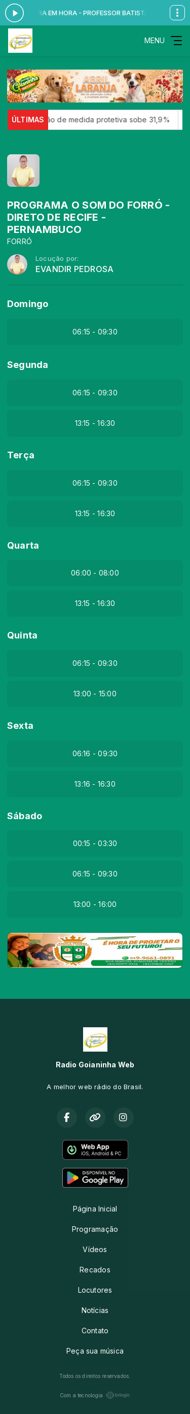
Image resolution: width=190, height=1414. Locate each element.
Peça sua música (95, 1350)
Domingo (27, 303)
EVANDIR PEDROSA (74, 269)
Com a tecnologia (95, 1395)
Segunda (27, 364)
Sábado (24, 816)
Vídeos (95, 1249)
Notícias (95, 1310)
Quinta (22, 635)
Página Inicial (95, 1208)
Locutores (95, 1290)
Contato (95, 1330)
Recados (95, 1269)
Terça (20, 455)
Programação (95, 1229)
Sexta (20, 725)
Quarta (23, 545)
